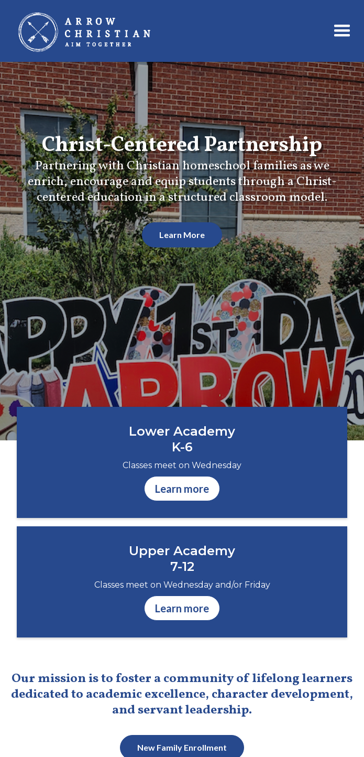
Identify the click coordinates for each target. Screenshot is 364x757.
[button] (342, 31)
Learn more (182, 488)
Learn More (182, 235)
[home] (155, 31)
